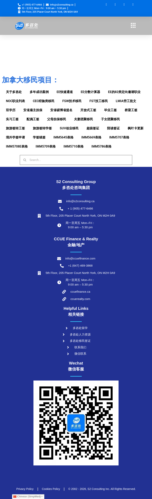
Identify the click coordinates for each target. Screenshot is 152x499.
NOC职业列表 (15, 101)
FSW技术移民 (72, 101)
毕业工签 (110, 110)
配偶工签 (33, 119)
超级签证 (92, 128)
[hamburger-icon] (133, 26)
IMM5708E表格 (17, 146)
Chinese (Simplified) (27, 496)
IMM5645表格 (63, 137)
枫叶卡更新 (135, 128)
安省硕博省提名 (61, 110)
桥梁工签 (131, 110)
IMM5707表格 (119, 137)
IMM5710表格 (74, 146)
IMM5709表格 (46, 146)
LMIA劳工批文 (126, 101)
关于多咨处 (14, 92)
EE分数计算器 (90, 92)
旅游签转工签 (15, 128)
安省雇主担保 (32, 110)
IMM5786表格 (101, 146)
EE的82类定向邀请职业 (124, 92)
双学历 (10, 110)
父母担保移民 (56, 119)
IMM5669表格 (91, 137)
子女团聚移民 (110, 119)
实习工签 (12, 119)
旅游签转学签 (42, 128)
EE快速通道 (65, 92)
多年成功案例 (39, 92)
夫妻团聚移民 (83, 119)
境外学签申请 (15, 137)
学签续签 (39, 137)
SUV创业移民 (69, 128)
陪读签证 (113, 128)
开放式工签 (88, 110)
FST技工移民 (98, 101)
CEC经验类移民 (43, 101)
